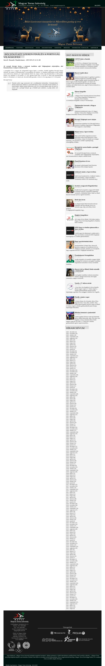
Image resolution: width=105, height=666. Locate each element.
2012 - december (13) (71, 578)
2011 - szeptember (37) (72, 602)
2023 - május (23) (70, 381)
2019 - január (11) (70, 464)
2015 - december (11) (71, 522)
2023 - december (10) (71, 370)
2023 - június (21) (70, 379)
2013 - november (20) (71, 561)
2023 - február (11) (71, 386)
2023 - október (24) (71, 373)
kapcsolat (94, 47)
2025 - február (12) (71, 348)
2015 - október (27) (71, 526)
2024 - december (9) (71, 351)
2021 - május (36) (70, 419)
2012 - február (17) (71, 594)
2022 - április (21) (70, 402)
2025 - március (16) (71, 346)
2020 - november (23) (71, 429)
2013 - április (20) (70, 572)
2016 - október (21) (71, 507)
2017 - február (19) (71, 500)
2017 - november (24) (71, 486)
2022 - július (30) (70, 397)
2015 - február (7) (70, 538)
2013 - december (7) (71, 559)
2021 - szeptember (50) (72, 413)
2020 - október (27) (71, 430)
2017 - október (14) (71, 487)
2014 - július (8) (70, 549)
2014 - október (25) (71, 545)
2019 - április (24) (70, 459)
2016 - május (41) (70, 515)
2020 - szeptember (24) (72, 432)
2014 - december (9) (71, 542)
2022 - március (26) (71, 403)
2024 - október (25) (71, 354)
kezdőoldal (10, 47)
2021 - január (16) (70, 425)
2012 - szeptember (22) (72, 583)
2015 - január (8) (70, 540)
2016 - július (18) (70, 511)
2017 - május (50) (70, 495)
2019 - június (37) (70, 456)
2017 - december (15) (71, 484)
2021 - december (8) (71, 408)
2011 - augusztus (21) (71, 604)
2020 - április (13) (70, 440)
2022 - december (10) (71, 389)
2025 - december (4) (71, 332)
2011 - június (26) (70, 607)
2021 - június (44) (70, 418)
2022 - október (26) (71, 392)
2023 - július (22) (70, 378)
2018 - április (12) (70, 478)
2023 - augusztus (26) (71, 376)
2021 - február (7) (70, 424)
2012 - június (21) (70, 588)
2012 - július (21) (70, 586)
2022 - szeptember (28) (72, 394)
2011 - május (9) (70, 608)
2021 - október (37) (71, 411)
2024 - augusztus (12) (71, 357)
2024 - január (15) (70, 368)
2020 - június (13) (70, 437)
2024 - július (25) (70, 359)
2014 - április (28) (70, 554)
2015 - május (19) (70, 534)
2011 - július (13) (70, 605)
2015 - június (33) (70, 532)
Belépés (97, 5)
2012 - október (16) (71, 581)
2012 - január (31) (70, 596)
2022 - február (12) (71, 405)
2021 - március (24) (71, 422)
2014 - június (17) (70, 551)
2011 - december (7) (71, 597)
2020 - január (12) (70, 445)
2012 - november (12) (71, 580)
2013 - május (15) (70, 570)
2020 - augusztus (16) (71, 433)
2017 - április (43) (70, 497)
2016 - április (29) (70, 516)
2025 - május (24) (70, 343)
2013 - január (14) (70, 577)
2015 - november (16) (71, 524)
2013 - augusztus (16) (71, 565)
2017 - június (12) (70, 494)
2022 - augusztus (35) (71, 395)
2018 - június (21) (70, 475)
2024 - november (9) (71, 352)
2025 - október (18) (71, 335)
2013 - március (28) (71, 573)
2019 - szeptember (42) (72, 451)
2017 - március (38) (71, 499)
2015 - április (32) (70, 535)
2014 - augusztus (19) (71, 548)
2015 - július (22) (70, 530)
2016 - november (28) (71, 505)
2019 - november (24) (71, 448)
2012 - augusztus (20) (71, 584)
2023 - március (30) (71, 384)
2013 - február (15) (71, 575)
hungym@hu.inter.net (19, 630)
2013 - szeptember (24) (72, 564)
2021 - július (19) (70, 416)
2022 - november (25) (71, 391)
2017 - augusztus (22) (71, 491)
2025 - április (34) (70, 344)
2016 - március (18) (71, 518)
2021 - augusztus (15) (71, 414)
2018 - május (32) (70, 476)
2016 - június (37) (70, 513)
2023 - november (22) (71, 371)
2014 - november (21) (71, 543)
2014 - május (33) (70, 553)
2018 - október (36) (71, 468)
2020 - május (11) (70, 438)
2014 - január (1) (70, 557)
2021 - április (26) (70, 421)
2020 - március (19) (71, 441)
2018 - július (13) (70, 473)
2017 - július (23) (70, 492)
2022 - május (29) (70, 400)
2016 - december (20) (71, 503)
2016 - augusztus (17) (71, 510)
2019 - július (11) (70, 454)
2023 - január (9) (70, 387)
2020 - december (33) (71, 427)
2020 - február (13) (71, 443)
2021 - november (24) (71, 410)
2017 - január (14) (70, 502)
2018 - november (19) (71, 467)
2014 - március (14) (71, 556)
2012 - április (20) (70, 591)
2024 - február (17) (71, 367)
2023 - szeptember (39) (72, 375)
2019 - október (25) (71, 449)
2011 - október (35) (71, 600)
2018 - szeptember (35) (72, 470)
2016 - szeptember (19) (72, 508)
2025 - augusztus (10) (71, 338)
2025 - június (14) (70, 341)
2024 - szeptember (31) (72, 356)
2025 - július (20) (70, 340)
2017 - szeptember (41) (72, 489)
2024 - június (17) (70, 360)
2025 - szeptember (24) (72, 336)
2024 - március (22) (71, 365)
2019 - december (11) (71, 446)
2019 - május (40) (70, 457)
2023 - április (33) (70, 383)
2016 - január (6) (70, 521)
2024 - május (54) (70, 362)
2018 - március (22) (71, 480)
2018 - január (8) (70, 483)
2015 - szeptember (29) (72, 527)
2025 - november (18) (71, 333)
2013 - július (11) (70, 567)
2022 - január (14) (70, 406)
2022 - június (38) (70, 398)
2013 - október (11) (71, 562)
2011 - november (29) (71, 599)
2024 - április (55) (70, 363)
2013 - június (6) (70, 569)
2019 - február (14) (71, 462)
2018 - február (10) (71, 481)
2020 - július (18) (70, 435)
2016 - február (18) (71, 519)
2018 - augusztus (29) (71, 472)
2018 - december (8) (71, 465)
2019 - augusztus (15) (71, 453)
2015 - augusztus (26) (71, 529)
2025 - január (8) (70, 349)
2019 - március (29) (71, 460)
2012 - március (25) (71, 592)
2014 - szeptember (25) (72, 546)
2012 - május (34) (70, 589)
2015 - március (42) (71, 537)
